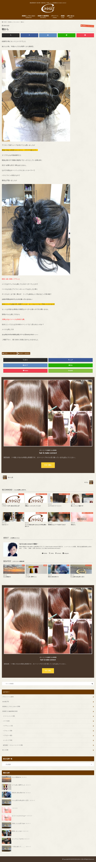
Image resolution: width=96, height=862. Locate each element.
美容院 (62, 16)
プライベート (54, 16)
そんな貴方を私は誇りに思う (18, 802)
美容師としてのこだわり (28, 16)
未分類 (5, 701)
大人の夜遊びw (14, 779)
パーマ (6, 721)
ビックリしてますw (16, 841)
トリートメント (9, 716)
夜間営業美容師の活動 (77, 859)
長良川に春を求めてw (16, 795)
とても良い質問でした (16, 787)
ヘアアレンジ (8, 726)
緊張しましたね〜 (15, 833)
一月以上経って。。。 (16, 849)
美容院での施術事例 (43, 16)
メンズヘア (7, 740)
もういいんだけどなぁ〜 (17, 818)
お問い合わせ (70, 16)
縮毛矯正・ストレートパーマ (13, 745)
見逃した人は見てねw (16, 825)
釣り (5, 750)
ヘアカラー (7, 735)
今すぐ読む (48, 670)
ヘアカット (7, 730)
